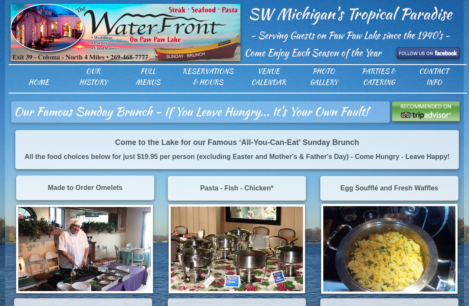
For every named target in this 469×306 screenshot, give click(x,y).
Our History (93, 76)
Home (38, 82)
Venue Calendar (268, 76)
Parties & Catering (379, 76)
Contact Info (434, 76)
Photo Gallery (324, 76)
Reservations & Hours (207, 76)
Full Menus (148, 76)
